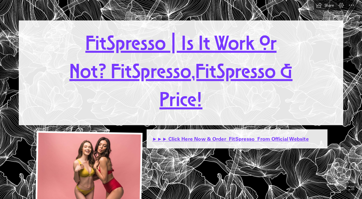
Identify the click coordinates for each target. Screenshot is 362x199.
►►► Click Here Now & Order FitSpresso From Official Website (230, 139)
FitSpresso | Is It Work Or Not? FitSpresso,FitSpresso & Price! (180, 72)
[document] (181, 99)
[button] (325, 5)
